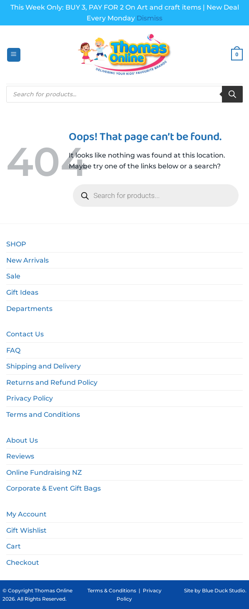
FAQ (13, 350)
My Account (26, 514)
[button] (13, 55)
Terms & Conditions (111, 590)
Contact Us (25, 334)
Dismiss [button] (149, 18)
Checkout (22, 562)
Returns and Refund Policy (51, 382)
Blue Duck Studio (223, 590)
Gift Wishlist (26, 530)
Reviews (20, 456)
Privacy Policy (29, 398)
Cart (13, 546)
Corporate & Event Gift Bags (53, 488)
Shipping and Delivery (43, 366)
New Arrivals (27, 260)
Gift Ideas (22, 292)
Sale (13, 276)
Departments (29, 309)
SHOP (16, 244)
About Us (22, 440)
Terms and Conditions (43, 415)
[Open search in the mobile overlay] (124, 94)
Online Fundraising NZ (44, 472)
